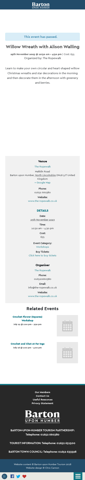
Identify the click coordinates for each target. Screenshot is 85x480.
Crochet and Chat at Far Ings (27, 343)
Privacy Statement (42, 403)
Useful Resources (42, 399)
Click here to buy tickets (42, 255)
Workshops (42, 246)
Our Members (42, 392)
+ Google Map (42, 182)
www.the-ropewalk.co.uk (42, 200)
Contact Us (42, 395)
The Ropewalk (43, 166)
